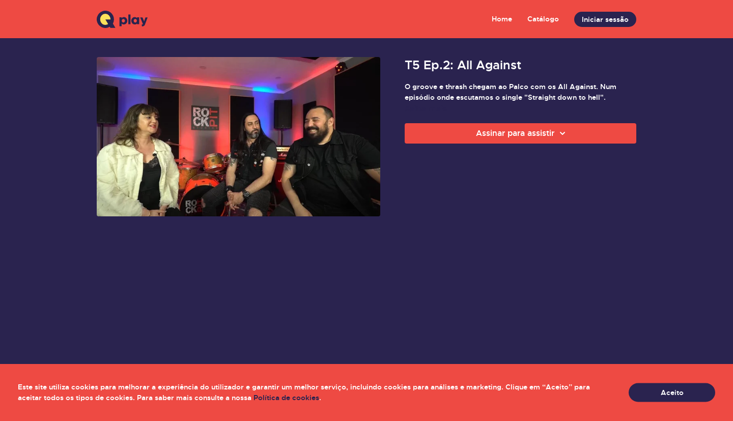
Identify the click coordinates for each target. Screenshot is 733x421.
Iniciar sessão (605, 19)
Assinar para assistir (522, 133)
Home (502, 18)
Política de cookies (286, 397)
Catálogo (543, 18)
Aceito (672, 392)
